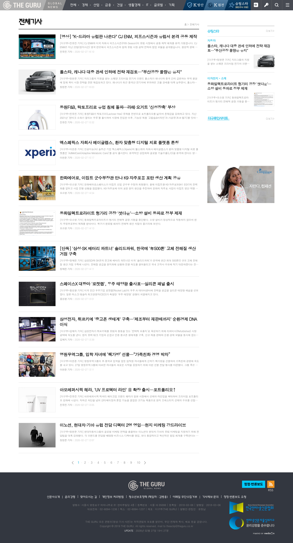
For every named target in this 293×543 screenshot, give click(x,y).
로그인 (266, 5)
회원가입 (255, 5)
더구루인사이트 (218, 118)
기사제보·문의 (210, 497)
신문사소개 (53, 497)
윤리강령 (70, 497)
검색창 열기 (277, 5)
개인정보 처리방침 (113, 497)
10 (138, 462)
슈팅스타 (213, 31)
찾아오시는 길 (88, 497)
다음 (145, 462)
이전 (72, 462)
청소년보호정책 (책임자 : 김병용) (148, 497)
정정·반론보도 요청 (235, 497)
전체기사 (194, 24)
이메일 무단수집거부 (185, 497)
